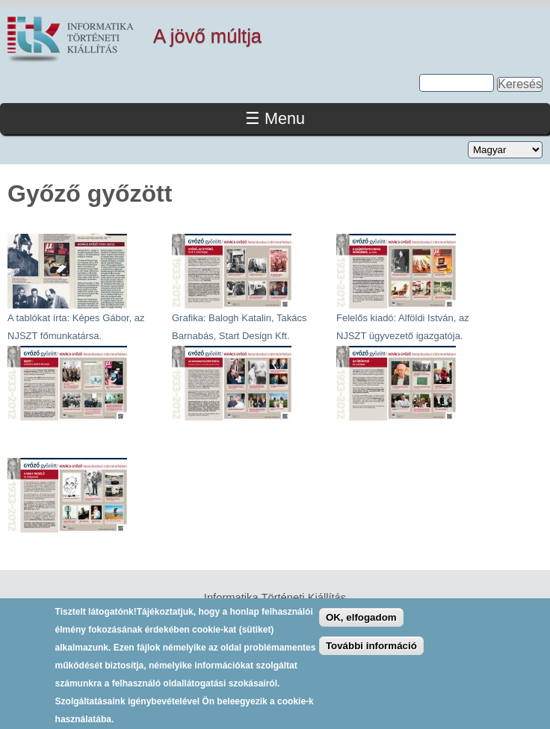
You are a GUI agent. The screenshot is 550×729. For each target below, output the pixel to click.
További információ (371, 653)
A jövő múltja (207, 35)
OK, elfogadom (361, 624)
